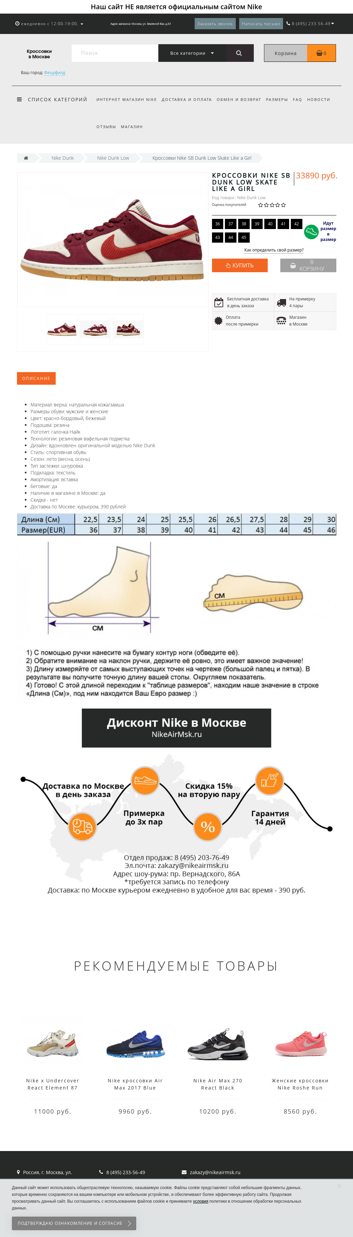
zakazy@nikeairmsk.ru (215, 1172)
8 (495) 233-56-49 (125, 1172)
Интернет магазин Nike (126, 99)
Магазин (133, 126)
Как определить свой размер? (274, 250)
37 (230, 224)
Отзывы (106, 126)
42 (296, 224)
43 (217, 237)
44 (230, 237)
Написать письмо (261, 24)
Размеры (280, 99)
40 (270, 224)
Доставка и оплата (188, 99)
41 (283, 224)
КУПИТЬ (242, 265)
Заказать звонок (215, 24)
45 (244, 237)
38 (244, 224)
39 (257, 224)
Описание (36, 378)
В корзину (307, 265)
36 (217, 224)
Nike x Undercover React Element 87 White (53, 1087)
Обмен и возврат (241, 99)
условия (200, 1201)
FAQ (302, 99)
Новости (324, 99)
